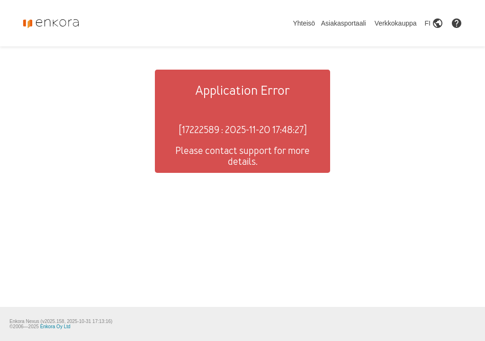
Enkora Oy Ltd (55, 326)
